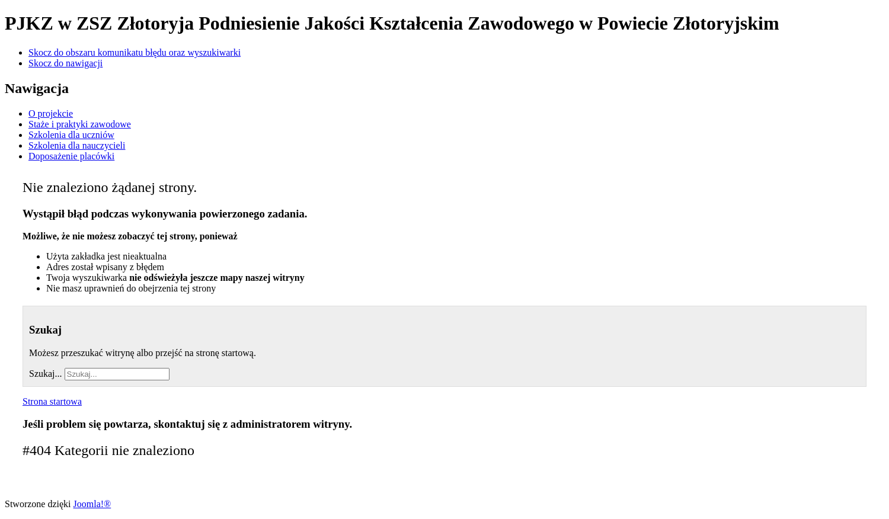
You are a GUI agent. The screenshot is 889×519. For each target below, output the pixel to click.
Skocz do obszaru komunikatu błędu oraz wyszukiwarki (134, 52)
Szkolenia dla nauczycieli (76, 145)
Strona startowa (52, 401)
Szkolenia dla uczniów (71, 135)
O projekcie (50, 113)
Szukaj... (45, 374)
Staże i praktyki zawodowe (79, 124)
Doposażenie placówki (71, 156)
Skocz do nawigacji (65, 63)
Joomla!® (92, 504)
